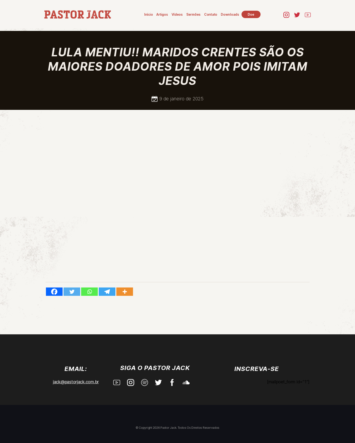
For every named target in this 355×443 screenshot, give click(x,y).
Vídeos (177, 14)
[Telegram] (107, 291)
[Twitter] (72, 291)
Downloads (230, 14)
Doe (251, 14)
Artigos (162, 14)
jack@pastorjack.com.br (76, 381)
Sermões (193, 14)
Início (148, 14)
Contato (210, 14)
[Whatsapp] (89, 291)
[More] (124, 291)
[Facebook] (54, 291)
